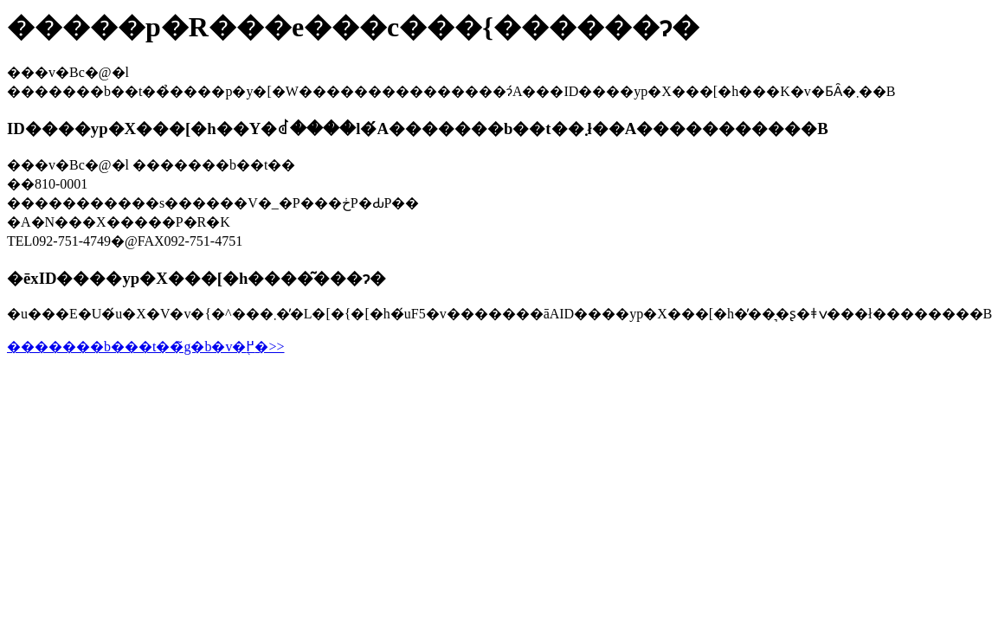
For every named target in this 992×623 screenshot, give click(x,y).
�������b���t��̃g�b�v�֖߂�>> (146, 346)
